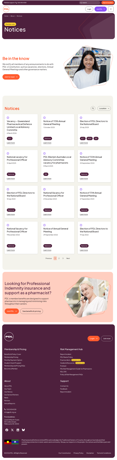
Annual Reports (9, 403)
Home (6, 16)
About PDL (8, 386)
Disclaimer (90, 453)
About (13, 16)
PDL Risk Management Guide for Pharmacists (76, 369)
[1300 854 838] (16, 2)
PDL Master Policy (66, 357)
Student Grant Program (12, 363)
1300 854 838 (21, 2)
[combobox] (89, 2)
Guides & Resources (72, 363)
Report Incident (65, 354)
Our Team (7, 389)
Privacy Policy (78, 453)
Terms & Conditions (104, 453)
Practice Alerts (70, 360)
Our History (8, 392)
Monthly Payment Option (13, 360)
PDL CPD (63, 372)
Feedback (63, 389)
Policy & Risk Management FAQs (71, 374)
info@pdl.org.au (10, 412)
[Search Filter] (93, 108)
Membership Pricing (11, 357)
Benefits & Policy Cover (12, 354)
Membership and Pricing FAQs (14, 366)
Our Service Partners (11, 395)
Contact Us (64, 386)
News (6, 398)
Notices (7, 400)
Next (68, 258)
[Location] (104, 108)
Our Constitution (64, 453)
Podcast (63, 366)
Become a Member (11, 369)
